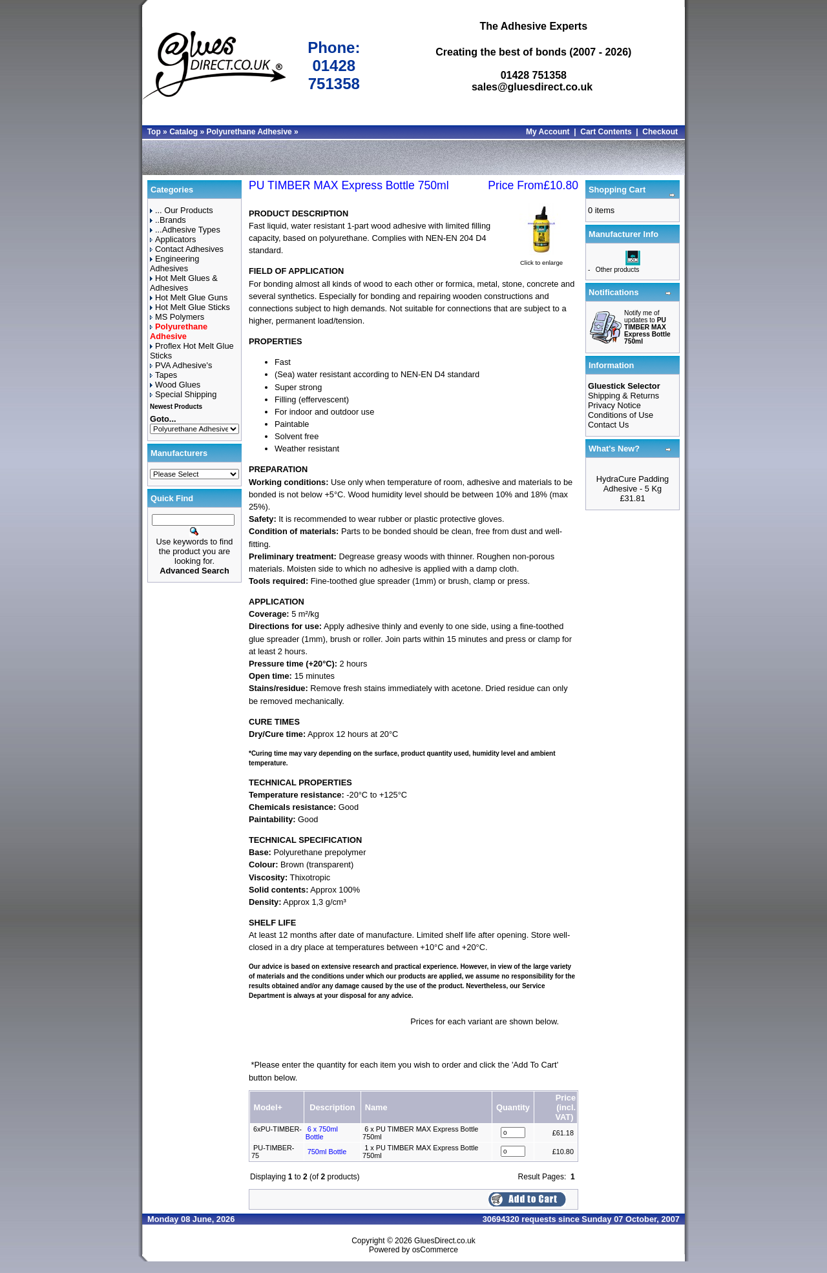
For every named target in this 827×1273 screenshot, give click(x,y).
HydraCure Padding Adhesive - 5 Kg (632, 483)
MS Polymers (177, 317)
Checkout (660, 131)
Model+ (268, 1107)
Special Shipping (183, 394)
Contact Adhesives (187, 249)
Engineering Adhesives (174, 263)
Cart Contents (605, 131)
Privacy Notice (614, 405)
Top (154, 131)
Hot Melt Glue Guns (188, 297)
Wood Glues (175, 384)
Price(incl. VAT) (565, 1107)
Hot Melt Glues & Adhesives (184, 283)
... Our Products (181, 210)
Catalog (183, 131)
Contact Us (608, 425)
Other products (618, 269)
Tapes (163, 375)
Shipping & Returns (623, 395)
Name (376, 1107)
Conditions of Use (620, 415)
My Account (548, 131)
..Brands (168, 220)
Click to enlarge (541, 259)
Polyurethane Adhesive (248, 131)
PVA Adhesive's (181, 365)
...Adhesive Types (185, 229)
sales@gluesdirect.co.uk (532, 86)
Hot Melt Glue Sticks (190, 307)
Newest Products (176, 406)
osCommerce (435, 1249)
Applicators (173, 239)
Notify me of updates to (647, 327)
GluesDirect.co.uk (445, 1240)
